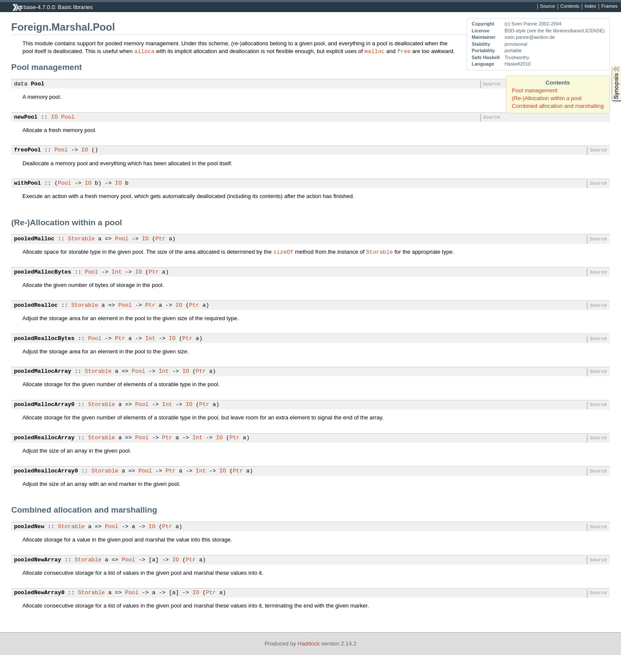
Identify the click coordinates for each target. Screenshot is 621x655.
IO (54, 117)
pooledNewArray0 (39, 593)
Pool (37, 84)
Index (590, 6)
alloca (144, 51)
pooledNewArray (37, 560)
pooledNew (29, 527)
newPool (26, 117)
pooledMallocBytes (43, 272)
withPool (27, 183)
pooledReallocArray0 (46, 471)
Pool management (535, 90)
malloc (374, 51)
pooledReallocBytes (44, 339)
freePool (27, 150)
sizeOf (283, 251)
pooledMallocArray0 (44, 405)
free (404, 51)
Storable (81, 239)
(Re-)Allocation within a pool (547, 98)
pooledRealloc (36, 305)
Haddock (309, 643)
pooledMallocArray (43, 371)
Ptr (160, 239)
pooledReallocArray (44, 438)
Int (117, 272)
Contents (569, 6)
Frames (609, 6)
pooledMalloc (34, 239)
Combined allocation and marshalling (558, 106)
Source (547, 6)
